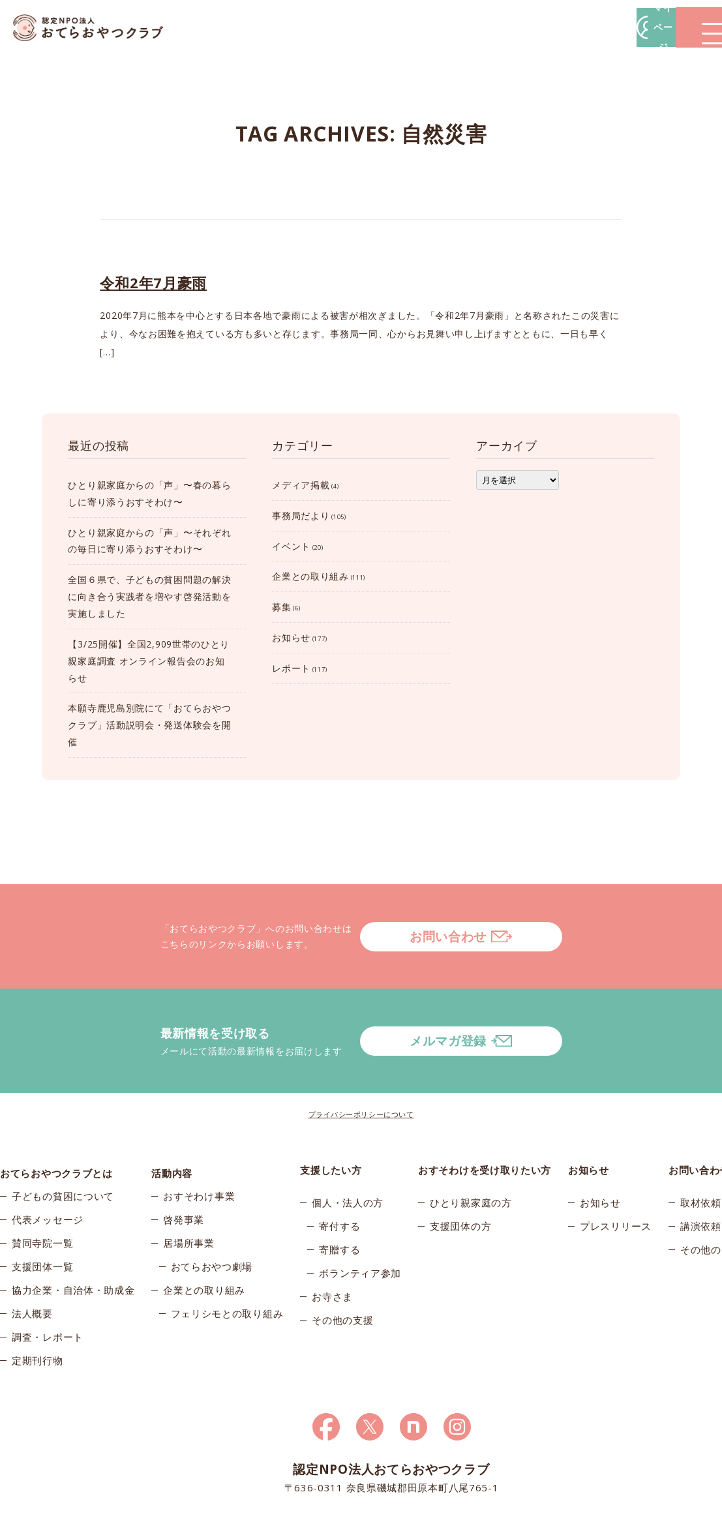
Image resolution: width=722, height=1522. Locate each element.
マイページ (524, 27)
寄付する (339, 1173)
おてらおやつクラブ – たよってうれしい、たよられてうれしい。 (98, 27)
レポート (291, 668)
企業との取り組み (310, 576)
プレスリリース (616, 1173)
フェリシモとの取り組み (227, 1267)
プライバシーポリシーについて (361, 1062)
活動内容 (171, 1117)
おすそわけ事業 (199, 1150)
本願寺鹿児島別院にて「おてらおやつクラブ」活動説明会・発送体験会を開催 (149, 725)
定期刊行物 (37, 1314)
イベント (291, 546)
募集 (281, 607)
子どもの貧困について (63, 1150)
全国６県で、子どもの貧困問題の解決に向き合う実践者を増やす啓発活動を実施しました (149, 596)
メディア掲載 (300, 485)
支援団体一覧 (42, 1220)
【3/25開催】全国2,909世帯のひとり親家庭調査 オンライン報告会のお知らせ (149, 661)
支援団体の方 (460, 1173)
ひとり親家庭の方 (471, 1150)
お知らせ (291, 637)
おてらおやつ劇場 (212, 1220)
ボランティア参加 (360, 1220)
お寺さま (332, 1244)
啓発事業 (183, 1173)
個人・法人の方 (348, 1150)
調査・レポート (47, 1291)
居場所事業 (189, 1197)
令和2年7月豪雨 (153, 282)
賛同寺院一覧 (42, 1197)
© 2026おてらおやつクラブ (126, 1508)
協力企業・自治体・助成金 (73, 1244)
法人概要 (32, 1267)
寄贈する (339, 1197)
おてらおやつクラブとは (56, 1117)
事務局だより (300, 515)
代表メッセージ (47, 1173)
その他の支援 (342, 1267)
